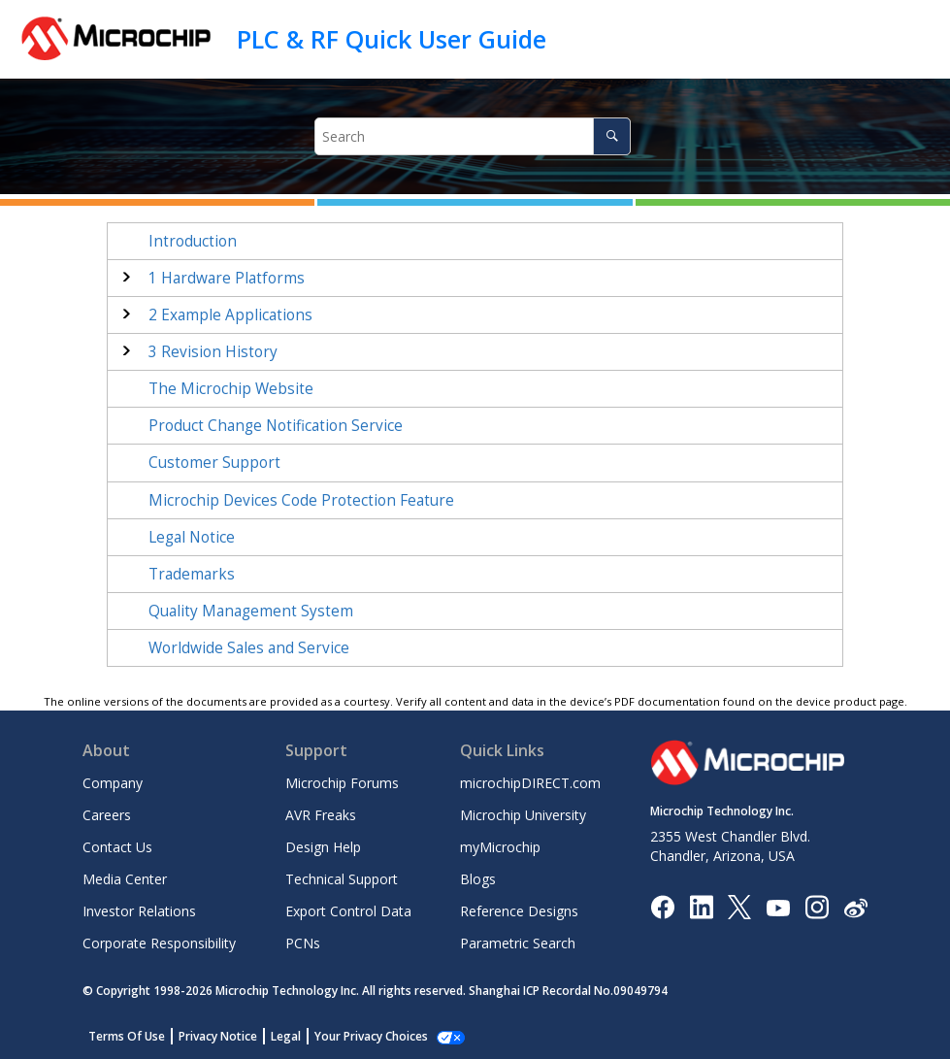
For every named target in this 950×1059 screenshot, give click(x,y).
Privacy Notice (218, 1036)
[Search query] (472, 136)
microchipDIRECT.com (530, 783)
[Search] (612, 136)
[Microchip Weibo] (855, 907)
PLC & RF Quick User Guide (391, 38)
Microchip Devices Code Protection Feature (301, 500)
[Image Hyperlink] (778, 907)
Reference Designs (519, 911)
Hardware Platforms (226, 278)
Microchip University (523, 815)
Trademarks (191, 574)
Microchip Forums (342, 783)
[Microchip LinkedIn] (701, 906)
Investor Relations (139, 911)
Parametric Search (517, 943)
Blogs (478, 879)
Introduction (192, 241)
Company (112, 783)
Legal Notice (191, 537)
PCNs (302, 943)
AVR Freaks (320, 815)
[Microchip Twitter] (739, 906)
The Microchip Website (230, 389)
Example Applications (230, 315)
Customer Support (214, 462)
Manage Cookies (360, 1036)
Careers (106, 815)
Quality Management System (250, 611)
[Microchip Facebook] (662, 906)
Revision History (213, 352)
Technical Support (341, 879)
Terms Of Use (126, 1036)
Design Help (323, 847)
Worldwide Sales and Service (248, 648)
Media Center (124, 879)
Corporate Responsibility (159, 943)
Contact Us (117, 847)
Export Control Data (348, 911)
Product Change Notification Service (275, 425)
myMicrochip (500, 847)
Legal (286, 1036)
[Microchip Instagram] (816, 906)
